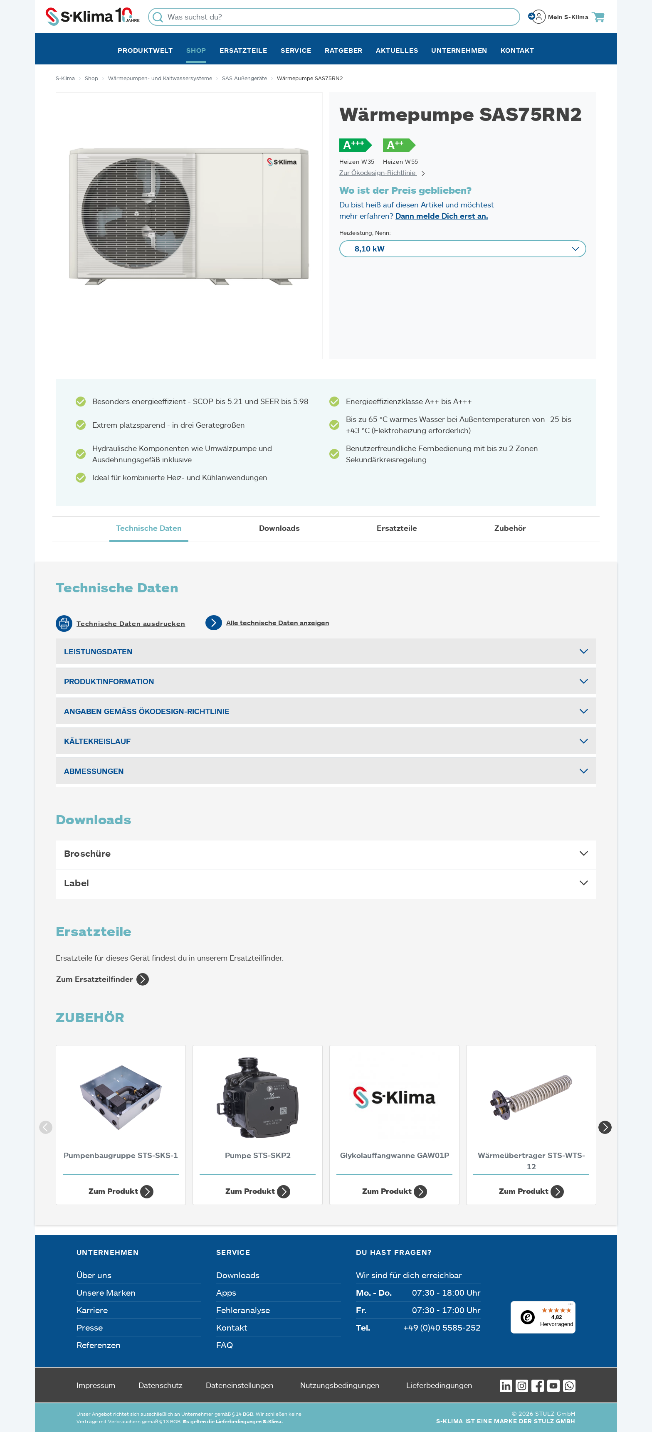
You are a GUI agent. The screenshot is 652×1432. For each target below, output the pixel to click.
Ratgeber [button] (344, 50)
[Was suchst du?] (334, 17)
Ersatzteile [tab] (397, 527)
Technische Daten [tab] (149, 527)
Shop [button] (196, 50)
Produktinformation (109, 681)
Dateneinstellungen (240, 1385)
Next (602, 1125)
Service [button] (296, 50)
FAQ (224, 1345)
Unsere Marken (106, 1292)
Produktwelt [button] (145, 50)
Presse (90, 1327)
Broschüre (87, 853)
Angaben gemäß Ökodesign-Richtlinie (147, 711)
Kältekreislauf (97, 741)
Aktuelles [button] (397, 50)
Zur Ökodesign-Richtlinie (382, 172)
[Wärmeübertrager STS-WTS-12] (531, 1112)
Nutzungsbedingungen (340, 1385)
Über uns (94, 1275)
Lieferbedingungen (439, 1385)
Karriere (92, 1310)
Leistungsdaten (98, 651)
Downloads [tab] (279, 527)
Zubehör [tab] (510, 527)
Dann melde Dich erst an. (441, 215)
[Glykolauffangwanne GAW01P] (394, 1112)
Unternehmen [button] (459, 50)
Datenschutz (160, 1385)
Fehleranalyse (243, 1310)
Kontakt (517, 50)
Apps (226, 1292)
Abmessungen (94, 771)
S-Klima (65, 78)
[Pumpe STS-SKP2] (257, 1112)
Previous (43, 1125)
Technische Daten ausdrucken (131, 623)
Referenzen (99, 1345)
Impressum (96, 1385)
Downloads (237, 1275)
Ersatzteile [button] (243, 50)
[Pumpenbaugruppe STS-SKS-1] (120, 1112)
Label (76, 882)
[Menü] (570, 1306)
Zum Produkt (121, 1191)
